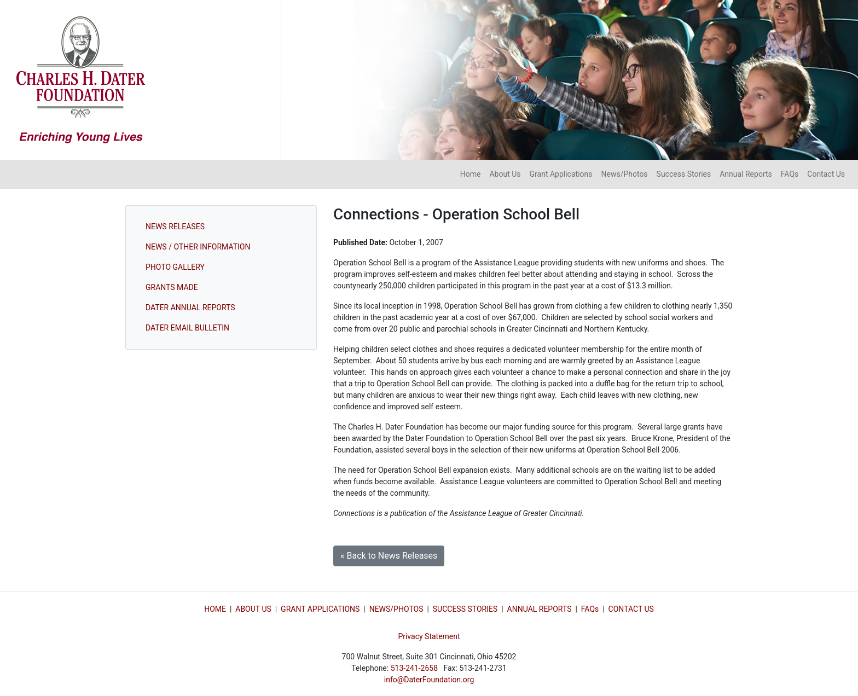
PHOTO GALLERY (175, 267)
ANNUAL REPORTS (539, 609)
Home (470, 174)
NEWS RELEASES (175, 226)
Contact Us (826, 174)
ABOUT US (253, 609)
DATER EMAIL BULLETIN (187, 327)
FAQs (790, 174)
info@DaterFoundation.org (429, 679)
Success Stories (684, 174)
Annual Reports (746, 174)
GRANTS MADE (172, 287)
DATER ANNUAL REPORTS (190, 307)
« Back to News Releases (388, 555)
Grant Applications (561, 174)
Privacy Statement (429, 636)
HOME (215, 609)
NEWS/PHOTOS (396, 609)
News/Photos (624, 174)
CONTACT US (631, 609)
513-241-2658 (414, 668)
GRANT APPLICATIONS (320, 609)
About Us (504, 174)
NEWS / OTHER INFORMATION (198, 246)
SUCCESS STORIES (465, 609)
